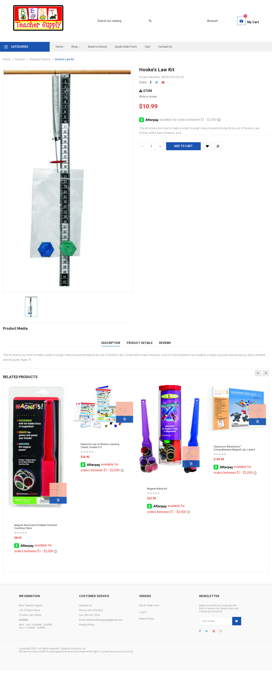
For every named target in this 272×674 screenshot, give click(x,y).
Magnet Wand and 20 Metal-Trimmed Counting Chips (35, 530)
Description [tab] (110, 344)
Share (151, 82)
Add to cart (183, 146)
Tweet (156, 82)
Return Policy (146, 621)
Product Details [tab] (140, 344)
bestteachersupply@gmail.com (104, 623)
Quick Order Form (149, 608)
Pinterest (163, 82)
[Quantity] (151, 146)
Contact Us (85, 608)
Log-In (143, 615)
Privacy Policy (86, 627)
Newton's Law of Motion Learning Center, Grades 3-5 (100, 449)
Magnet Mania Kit (157, 492)
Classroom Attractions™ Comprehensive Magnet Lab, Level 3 (234, 451)
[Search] (122, 21)
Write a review (148, 96)
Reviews (165, 344)
